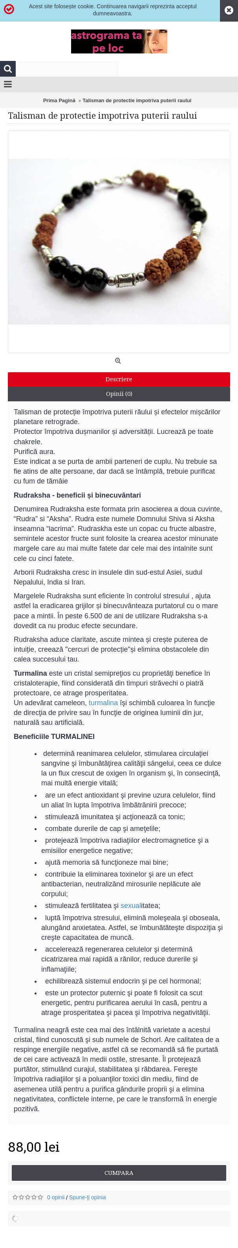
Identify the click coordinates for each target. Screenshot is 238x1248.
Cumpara (119, 1172)
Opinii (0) (119, 393)
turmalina (103, 703)
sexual (131, 906)
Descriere (119, 379)
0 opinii (55, 1197)
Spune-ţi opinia (87, 1197)
